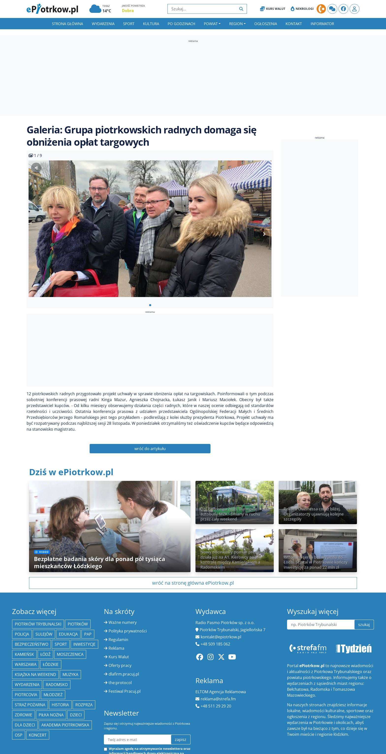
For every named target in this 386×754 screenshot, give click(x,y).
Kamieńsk (24, 654)
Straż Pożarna (30, 704)
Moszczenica (70, 654)
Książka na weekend (35, 674)
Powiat (211, 23)
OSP (18, 735)
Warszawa (25, 664)
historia (60, 704)
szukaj (364, 624)
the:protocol (120, 682)
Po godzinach (181, 23)
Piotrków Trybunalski (38, 624)
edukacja (68, 634)
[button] (150, 305)
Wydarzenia (103, 23)
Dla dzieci (25, 725)
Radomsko (57, 684)
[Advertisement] (193, 77)
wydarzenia (27, 684)
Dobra (128, 10)
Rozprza (84, 704)
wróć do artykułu (150, 448)
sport (61, 644)
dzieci (76, 715)
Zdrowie (23, 715)
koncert (38, 735)
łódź (45, 654)
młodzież (53, 694)
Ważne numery (123, 622)
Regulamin (118, 639)
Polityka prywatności (128, 631)
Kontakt (294, 23)
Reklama (116, 648)
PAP (88, 634)
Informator (322, 23)
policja (22, 634)
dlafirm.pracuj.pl (124, 674)
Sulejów (43, 634)
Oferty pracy (120, 665)
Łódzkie (51, 664)
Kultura (151, 23)
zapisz (180, 739)
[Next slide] (264, 234)
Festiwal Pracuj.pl (125, 691)
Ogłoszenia (265, 23)
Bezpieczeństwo (31, 644)
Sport (128, 23)
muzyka (70, 674)
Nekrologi (302, 8)
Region (236, 23)
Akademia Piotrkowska (65, 725)
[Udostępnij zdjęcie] (36, 168)
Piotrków (78, 624)
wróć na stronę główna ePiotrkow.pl (193, 583)
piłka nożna (51, 715)
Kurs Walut (272, 8)
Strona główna (67, 23)
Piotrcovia (26, 694)
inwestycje (84, 644)
